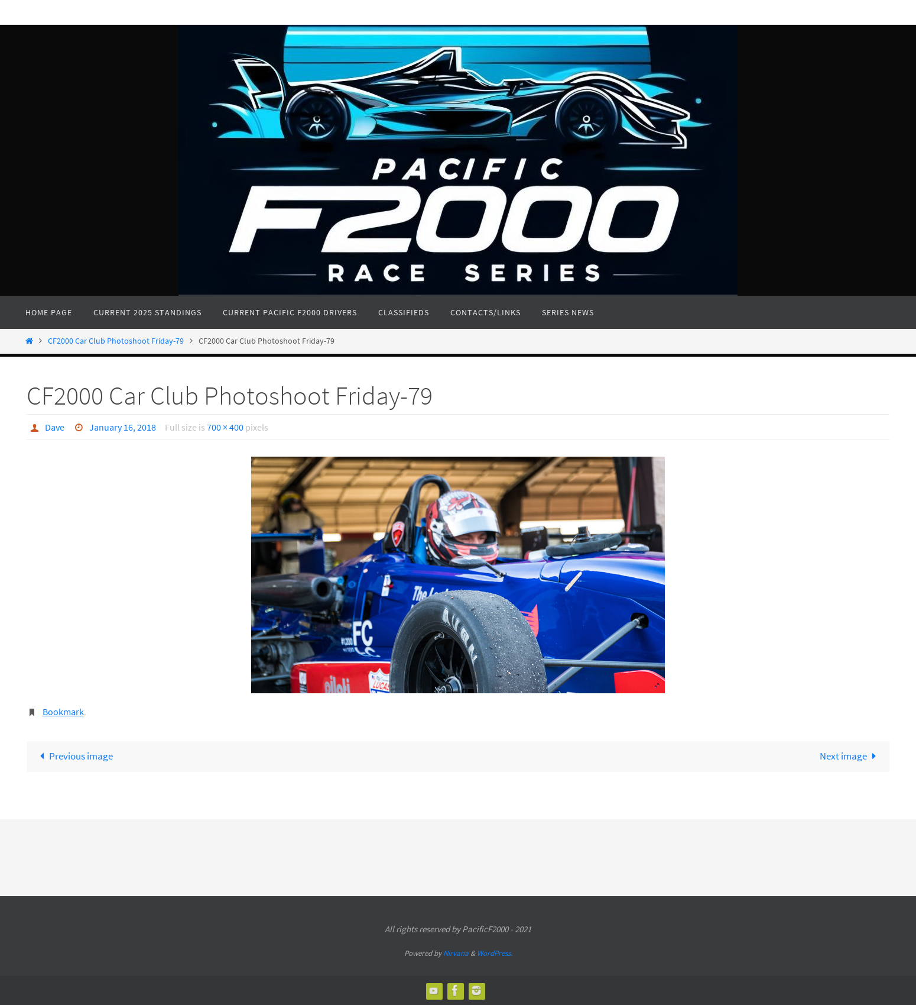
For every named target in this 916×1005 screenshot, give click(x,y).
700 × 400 (225, 427)
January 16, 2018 (122, 427)
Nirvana (456, 953)
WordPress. (494, 953)
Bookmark (63, 712)
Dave (54, 427)
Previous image (74, 755)
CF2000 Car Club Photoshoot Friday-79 (116, 341)
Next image (850, 755)
